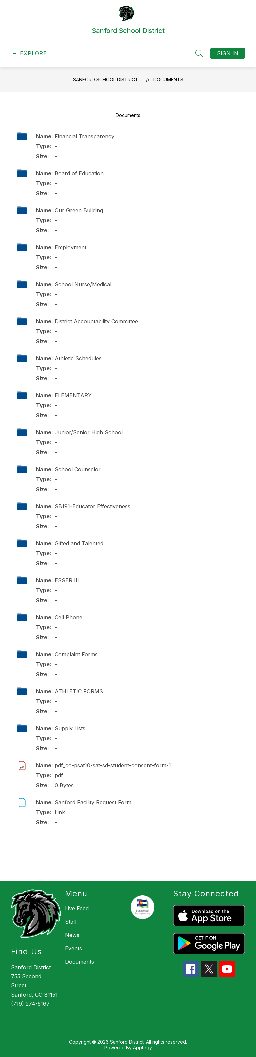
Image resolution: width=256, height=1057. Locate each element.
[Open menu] (29, 53)
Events (73, 948)
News (72, 935)
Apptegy (142, 1047)
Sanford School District (105, 79)
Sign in (227, 53)
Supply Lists (70, 728)
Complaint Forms (76, 654)
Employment (70, 247)
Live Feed (77, 908)
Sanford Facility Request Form (93, 802)
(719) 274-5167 (30, 1003)
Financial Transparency (84, 136)
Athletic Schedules (78, 358)
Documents (168, 79)
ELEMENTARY (73, 395)
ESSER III (67, 580)
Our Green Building (79, 210)
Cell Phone (68, 617)
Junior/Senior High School (89, 432)
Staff (71, 921)
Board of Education (79, 173)
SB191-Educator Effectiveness (92, 506)
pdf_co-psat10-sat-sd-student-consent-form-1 (113, 765)
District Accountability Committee (96, 321)
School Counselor (78, 469)
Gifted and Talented (79, 543)
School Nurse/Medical (83, 284)
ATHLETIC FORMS (79, 691)
